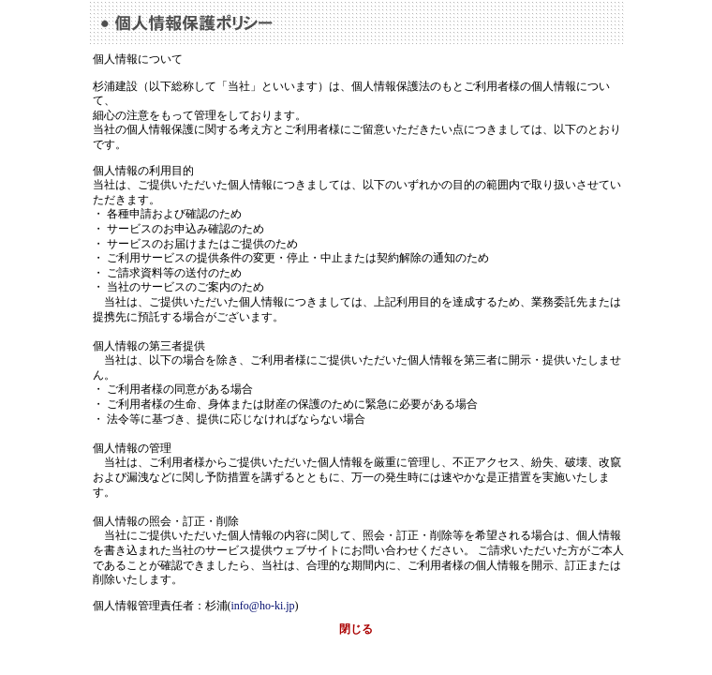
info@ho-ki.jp (263, 605)
